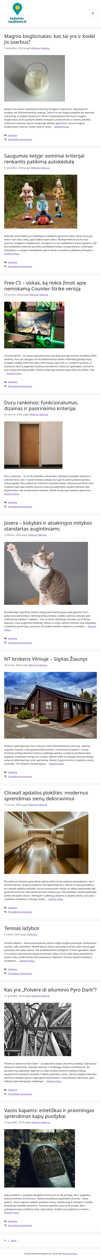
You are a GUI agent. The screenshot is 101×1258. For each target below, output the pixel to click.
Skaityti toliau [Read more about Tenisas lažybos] (26, 960)
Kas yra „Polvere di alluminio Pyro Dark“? (50, 989)
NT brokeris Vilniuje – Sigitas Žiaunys (46, 659)
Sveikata (12, 135)
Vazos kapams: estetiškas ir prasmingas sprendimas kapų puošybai (49, 1113)
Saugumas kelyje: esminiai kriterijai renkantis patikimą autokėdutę (44, 158)
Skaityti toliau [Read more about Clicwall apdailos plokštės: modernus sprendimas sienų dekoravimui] (55, 899)
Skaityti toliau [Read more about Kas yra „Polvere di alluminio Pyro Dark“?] (54, 1081)
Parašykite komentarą (20, 139)
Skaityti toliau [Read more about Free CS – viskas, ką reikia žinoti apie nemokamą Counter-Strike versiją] (14, 373)
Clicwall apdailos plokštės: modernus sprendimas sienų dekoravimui (46, 795)
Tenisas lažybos (21, 928)
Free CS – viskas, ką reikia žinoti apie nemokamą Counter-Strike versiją (45, 285)
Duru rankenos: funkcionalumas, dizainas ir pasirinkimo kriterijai (41, 405)
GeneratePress (70, 1253)
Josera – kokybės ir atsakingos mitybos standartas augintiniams (48, 526)
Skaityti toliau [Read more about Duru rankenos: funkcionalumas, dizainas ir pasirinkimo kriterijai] (11, 493)
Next (15, 1240)
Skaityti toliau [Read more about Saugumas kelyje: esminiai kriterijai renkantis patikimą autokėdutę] (11, 253)
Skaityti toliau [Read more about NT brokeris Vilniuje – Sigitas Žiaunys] (56, 763)
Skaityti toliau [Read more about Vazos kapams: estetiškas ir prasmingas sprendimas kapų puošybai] (11, 1212)
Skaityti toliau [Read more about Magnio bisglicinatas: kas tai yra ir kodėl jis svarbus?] (61, 126)
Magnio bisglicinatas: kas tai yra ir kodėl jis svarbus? (49, 39)
